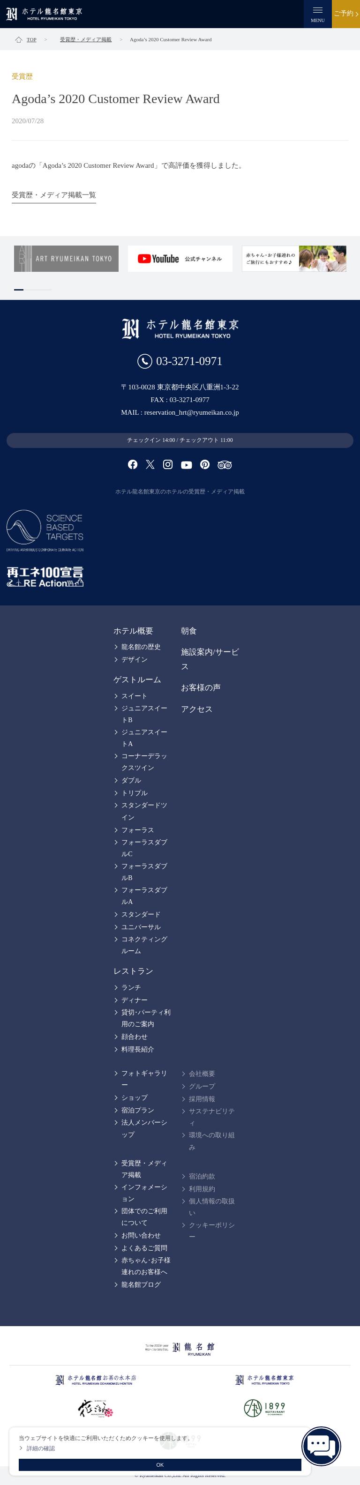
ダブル (131, 780)
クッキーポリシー (212, 1231)
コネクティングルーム (144, 945)
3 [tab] (37, 290)
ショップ (134, 1097)
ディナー (134, 1000)
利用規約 (202, 1189)
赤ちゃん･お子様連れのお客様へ (146, 1266)
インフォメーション (144, 1193)
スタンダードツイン (144, 811)
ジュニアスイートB (144, 714)
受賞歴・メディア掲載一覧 (54, 195)
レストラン (133, 971)
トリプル (134, 793)
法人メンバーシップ (144, 1128)
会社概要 (202, 1073)
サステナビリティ (212, 1117)
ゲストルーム (137, 679)
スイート (134, 696)
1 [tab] (18, 290)
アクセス (197, 709)
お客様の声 (201, 687)
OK (160, 1465)
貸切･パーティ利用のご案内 (146, 1018)
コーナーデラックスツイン (144, 762)
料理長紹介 (137, 1049)
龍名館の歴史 (141, 646)
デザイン (134, 659)
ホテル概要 (133, 631)
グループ (202, 1086)
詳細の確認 (41, 1448)
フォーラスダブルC (144, 848)
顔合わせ (134, 1036)
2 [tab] (28, 290)
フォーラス (137, 830)
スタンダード (141, 914)
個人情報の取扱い (212, 1207)
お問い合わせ (141, 1235)
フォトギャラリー (144, 1079)
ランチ (131, 987)
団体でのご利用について (144, 1217)
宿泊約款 (202, 1176)
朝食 (189, 631)
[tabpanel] (66, 259)
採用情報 (202, 1099)
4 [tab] (47, 290)
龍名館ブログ (141, 1284)
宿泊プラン (137, 1110)
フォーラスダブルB (144, 872)
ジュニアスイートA (144, 738)
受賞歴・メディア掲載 (144, 1169)
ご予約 (343, 13)
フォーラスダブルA (144, 896)
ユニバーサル (141, 927)
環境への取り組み (212, 1141)
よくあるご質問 (144, 1248)
